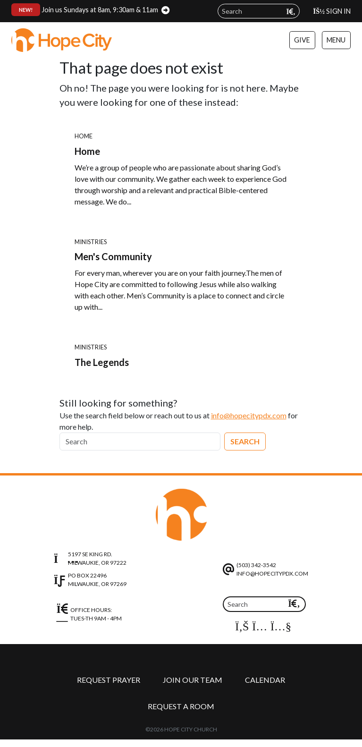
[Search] (139, 441)
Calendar (265, 679)
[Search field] (259, 11)
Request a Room (181, 706)
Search (245, 441)
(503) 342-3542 (256, 565)
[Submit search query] (291, 11)
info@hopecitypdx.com (248, 415)
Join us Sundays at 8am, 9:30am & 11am (84, 10)
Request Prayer (108, 679)
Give (302, 40)
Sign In (332, 11)
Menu (336, 40)
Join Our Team (192, 679)
